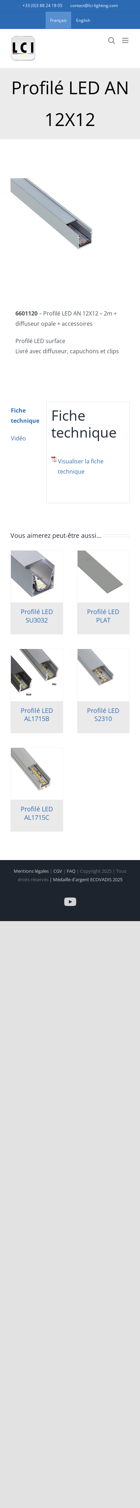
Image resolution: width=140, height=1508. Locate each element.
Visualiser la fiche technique (81, 466)
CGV (58, 871)
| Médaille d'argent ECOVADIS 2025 (85, 879)
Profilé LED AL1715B (37, 714)
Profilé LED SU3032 (37, 615)
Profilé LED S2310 (103, 714)
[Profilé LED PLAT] (103, 577)
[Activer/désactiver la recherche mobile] (111, 40)
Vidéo (18, 438)
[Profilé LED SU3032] (37, 577)
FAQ (71, 871)
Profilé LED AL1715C (37, 813)
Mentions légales (32, 871)
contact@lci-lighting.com (94, 5)
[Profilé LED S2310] (103, 675)
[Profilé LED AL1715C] (37, 774)
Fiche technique (25, 416)
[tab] (26, 416)
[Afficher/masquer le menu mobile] (125, 40)
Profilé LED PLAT (103, 615)
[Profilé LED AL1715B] (37, 675)
